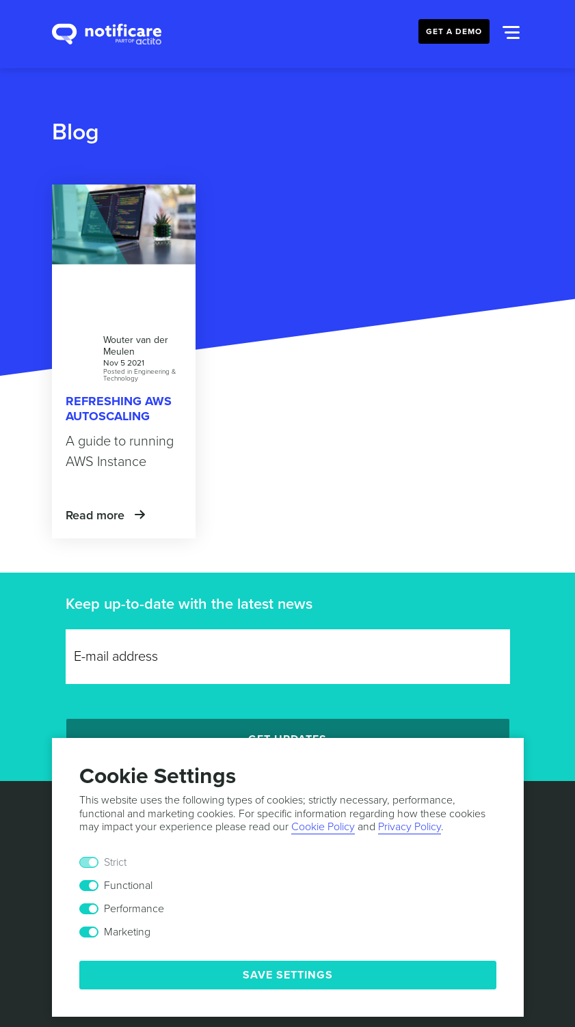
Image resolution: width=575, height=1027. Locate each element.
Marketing (127, 932)
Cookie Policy (323, 827)
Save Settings (288, 975)
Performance (134, 909)
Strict (115, 862)
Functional (128, 885)
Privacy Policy (409, 827)
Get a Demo (454, 31)
